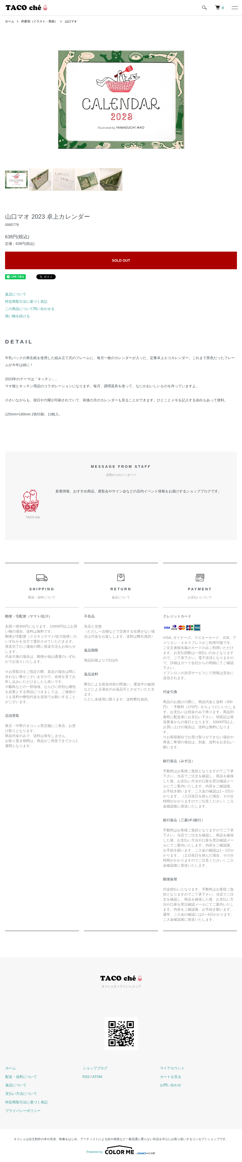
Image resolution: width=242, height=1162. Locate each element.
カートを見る (170, 1077)
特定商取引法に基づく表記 (26, 301)
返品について (15, 294)
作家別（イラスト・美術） (39, 21)
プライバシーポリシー (22, 1111)
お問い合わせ (170, 1085)
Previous (62, 99)
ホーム (9, 21)
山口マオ (71, 21)
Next (180, 99)
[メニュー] (234, 7)
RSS (86, 1077)
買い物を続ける (17, 316)
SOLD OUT (121, 260)
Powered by (121, 1149)
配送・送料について (21, 1077)
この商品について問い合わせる (30, 309)
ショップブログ (94, 1068)
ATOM (97, 1077)
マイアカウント (172, 1068)
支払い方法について (21, 1094)
